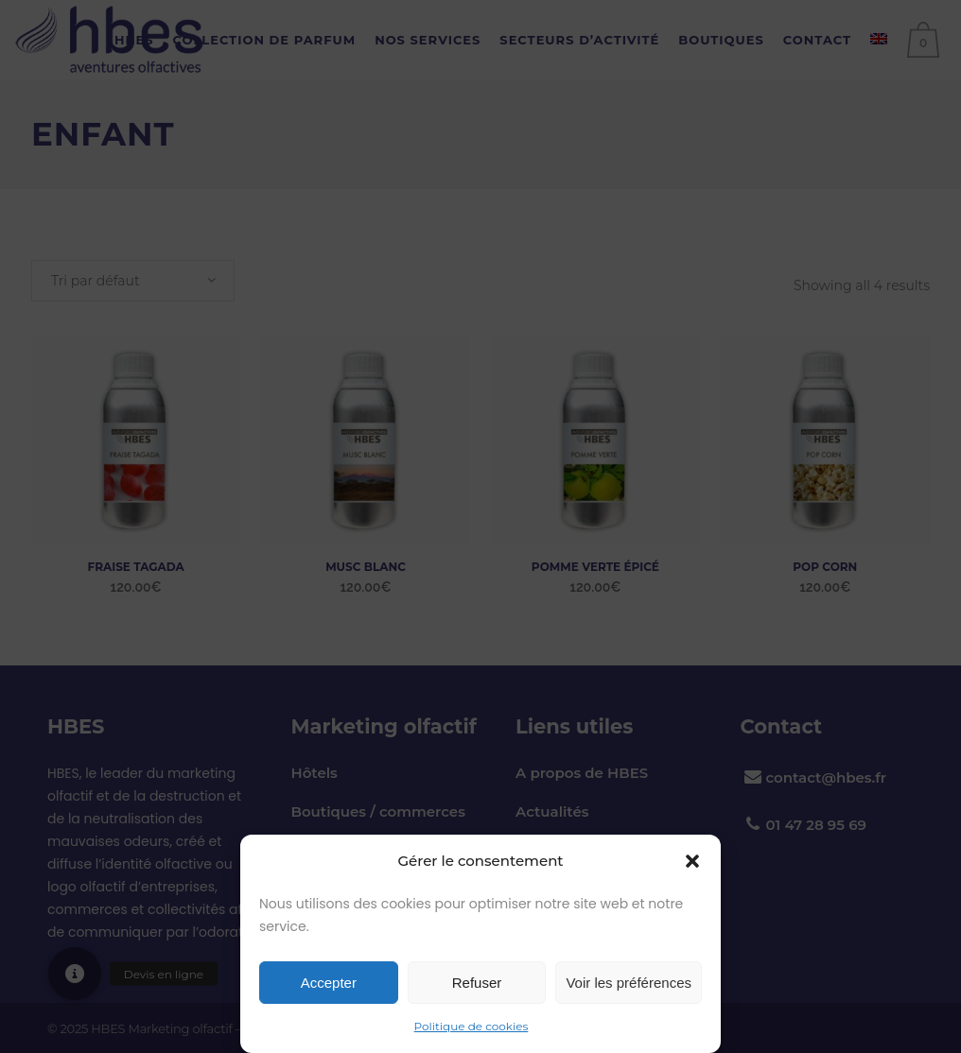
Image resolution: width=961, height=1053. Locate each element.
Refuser (477, 983)
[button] (692, 861)
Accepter (329, 983)
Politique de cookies (471, 1026)
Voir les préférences (628, 983)
